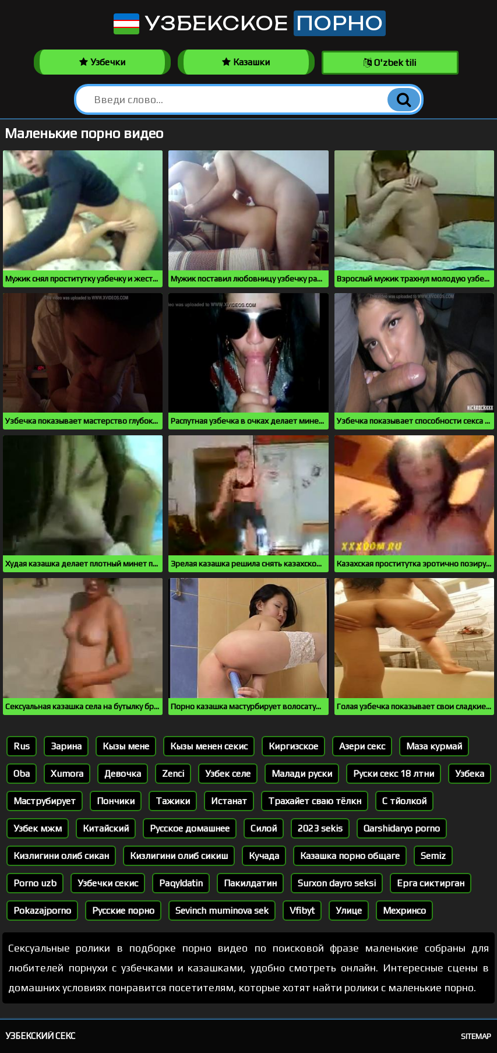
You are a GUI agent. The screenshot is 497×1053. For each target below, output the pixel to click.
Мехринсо (404, 910)
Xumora (67, 773)
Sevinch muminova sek (222, 910)
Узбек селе (228, 773)
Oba (21, 773)
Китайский (106, 828)
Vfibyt (302, 910)
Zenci (173, 773)
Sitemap (476, 1036)
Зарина (66, 746)
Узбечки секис (107, 883)
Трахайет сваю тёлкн (314, 801)
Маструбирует (44, 801)
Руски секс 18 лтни (393, 773)
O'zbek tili (390, 62)
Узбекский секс (40, 1036)
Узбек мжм (37, 828)
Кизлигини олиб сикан (61, 855)
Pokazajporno (42, 910)
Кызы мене (126, 746)
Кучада (264, 855)
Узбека (469, 773)
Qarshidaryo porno (402, 828)
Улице (349, 910)
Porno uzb (35, 883)
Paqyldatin (181, 883)
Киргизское (293, 746)
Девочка (122, 773)
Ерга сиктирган (430, 883)
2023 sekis (320, 828)
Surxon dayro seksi (337, 883)
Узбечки (102, 62)
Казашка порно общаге (350, 855)
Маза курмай (434, 746)
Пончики (116, 801)
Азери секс (362, 746)
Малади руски (302, 773)
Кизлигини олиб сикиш (179, 855)
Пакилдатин (250, 883)
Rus (21, 746)
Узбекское (248, 23)
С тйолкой (404, 801)
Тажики (173, 801)
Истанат (229, 801)
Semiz (433, 855)
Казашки (246, 62)
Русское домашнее (190, 828)
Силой (264, 828)
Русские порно (123, 910)
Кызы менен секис (209, 746)
